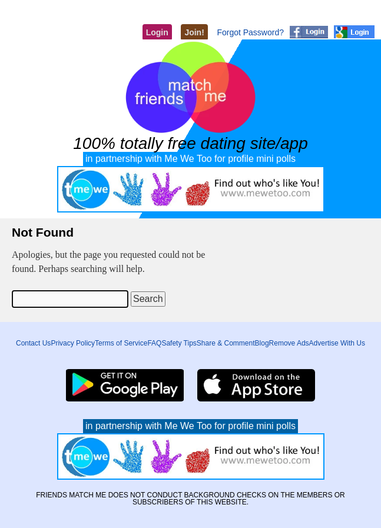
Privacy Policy (73, 343)
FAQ (154, 343)
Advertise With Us (337, 343)
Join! (194, 32)
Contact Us (33, 343)
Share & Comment (226, 343)
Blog (262, 343)
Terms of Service (121, 343)
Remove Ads (289, 343)
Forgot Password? (250, 32)
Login (157, 32)
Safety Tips (178, 343)
